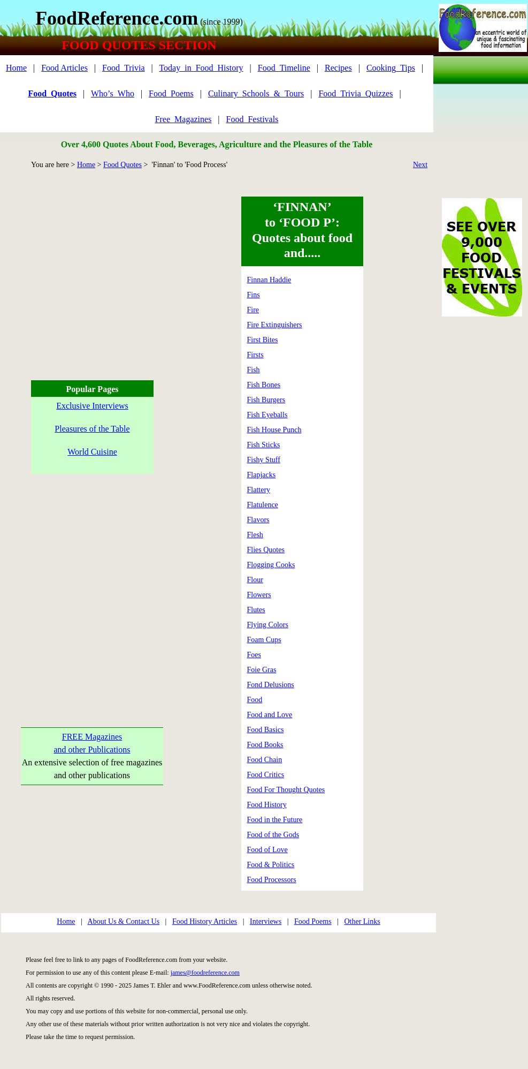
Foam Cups (264, 640)
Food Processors (271, 880)
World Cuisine (92, 451)
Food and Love (270, 715)
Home (16, 67)
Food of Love (267, 850)
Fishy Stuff (263, 460)
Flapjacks (261, 475)
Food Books (265, 745)
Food (255, 700)
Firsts (255, 355)
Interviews (265, 921)
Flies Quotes (266, 550)
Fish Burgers (266, 400)
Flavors (258, 520)
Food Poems (313, 921)
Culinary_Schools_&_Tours (256, 93)
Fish (253, 370)
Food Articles (64, 67)
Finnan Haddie (269, 280)
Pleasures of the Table (92, 428)
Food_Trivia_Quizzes (355, 93)
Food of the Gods (273, 835)
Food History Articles (204, 921)
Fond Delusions (270, 685)
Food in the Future (275, 820)
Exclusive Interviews (92, 405)
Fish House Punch (274, 430)
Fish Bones (264, 385)
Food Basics (265, 730)
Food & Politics (271, 865)
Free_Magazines (183, 119)
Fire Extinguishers (274, 325)
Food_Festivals (252, 119)
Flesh (255, 535)
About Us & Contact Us (124, 921)
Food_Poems (171, 93)
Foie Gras (262, 670)
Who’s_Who (112, 93)
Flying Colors (267, 625)
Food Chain (264, 760)
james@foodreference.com (205, 972)
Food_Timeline (284, 67)
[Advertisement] (90, 272)
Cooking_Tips (390, 67)
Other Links (362, 921)
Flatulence (262, 505)
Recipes (338, 67)
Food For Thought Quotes (286, 790)
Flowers (259, 595)
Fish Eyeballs (267, 415)
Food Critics (266, 775)
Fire (253, 310)
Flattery (259, 490)
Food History (267, 805)
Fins (253, 295)
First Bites (262, 340)
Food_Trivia (123, 67)
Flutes (256, 610)
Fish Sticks (263, 445)
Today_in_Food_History (201, 67)
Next (420, 165)
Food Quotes (122, 165)
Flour (255, 580)
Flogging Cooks (271, 565)
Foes (254, 655)
